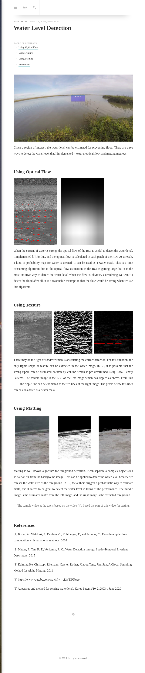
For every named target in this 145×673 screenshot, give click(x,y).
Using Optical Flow (28, 47)
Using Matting (26, 58)
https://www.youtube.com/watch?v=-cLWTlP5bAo (49, 579)
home (16, 21)
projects (26, 21)
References (24, 64)
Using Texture (26, 52)
